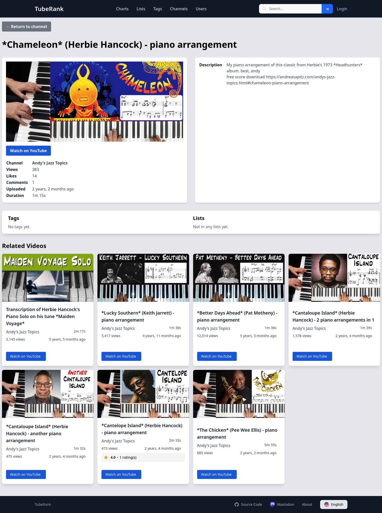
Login (342, 9)
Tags (157, 9)
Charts (122, 9)
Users (201, 9)
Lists (141, 9)
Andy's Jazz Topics (49, 163)
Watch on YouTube (28, 150)
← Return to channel (26, 26)
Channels (179, 9)
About (307, 504)
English (333, 504)
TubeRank (43, 504)
